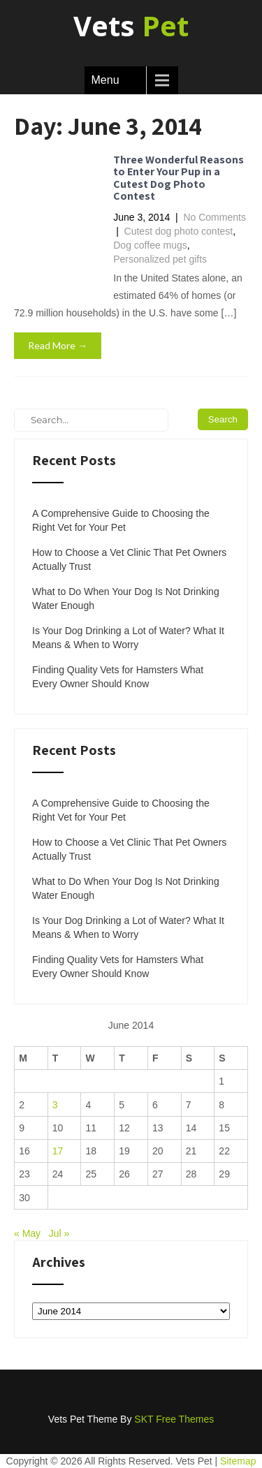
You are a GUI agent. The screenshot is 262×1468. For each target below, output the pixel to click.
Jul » (59, 1233)
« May (27, 1233)
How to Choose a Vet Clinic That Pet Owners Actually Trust (129, 559)
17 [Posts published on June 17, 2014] (58, 1151)
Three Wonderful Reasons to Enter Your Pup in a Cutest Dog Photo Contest (178, 178)
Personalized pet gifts (160, 259)
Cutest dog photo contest (178, 231)
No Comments (214, 217)
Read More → (57, 345)
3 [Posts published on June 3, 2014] (55, 1104)
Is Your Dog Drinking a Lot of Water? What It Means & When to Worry (128, 637)
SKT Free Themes (174, 1419)
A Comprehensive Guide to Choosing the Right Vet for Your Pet (121, 520)
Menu (105, 80)
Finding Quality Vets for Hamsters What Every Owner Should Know (117, 676)
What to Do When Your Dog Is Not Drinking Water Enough (125, 598)
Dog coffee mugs (150, 245)
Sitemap (238, 1461)
